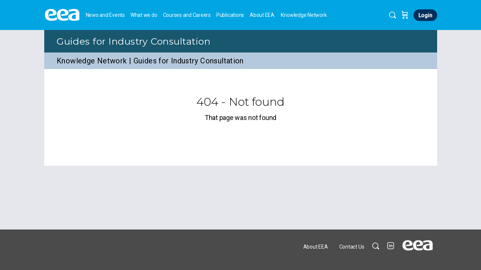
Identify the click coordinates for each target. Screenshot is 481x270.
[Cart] (405, 15)
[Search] (392, 15)
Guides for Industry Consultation (133, 41)
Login (425, 15)
